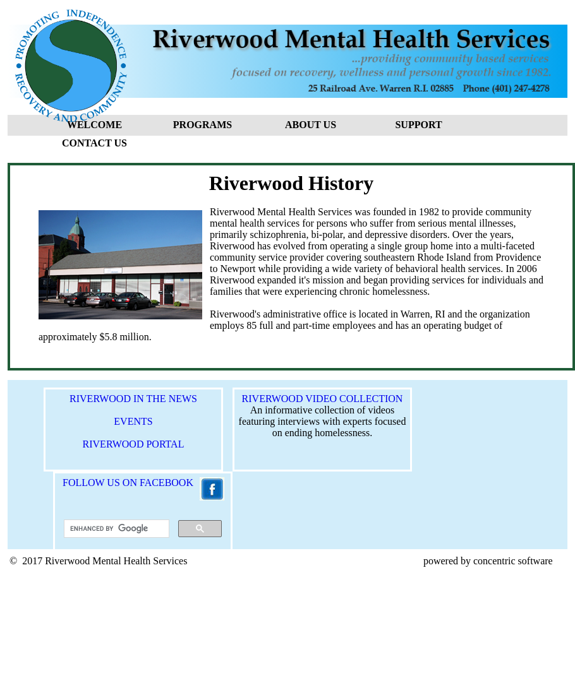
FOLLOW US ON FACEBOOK (124, 482)
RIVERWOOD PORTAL (134, 444)
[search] (115, 529)
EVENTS (133, 421)
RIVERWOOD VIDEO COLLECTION (322, 398)
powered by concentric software (488, 560)
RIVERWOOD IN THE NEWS (133, 398)
